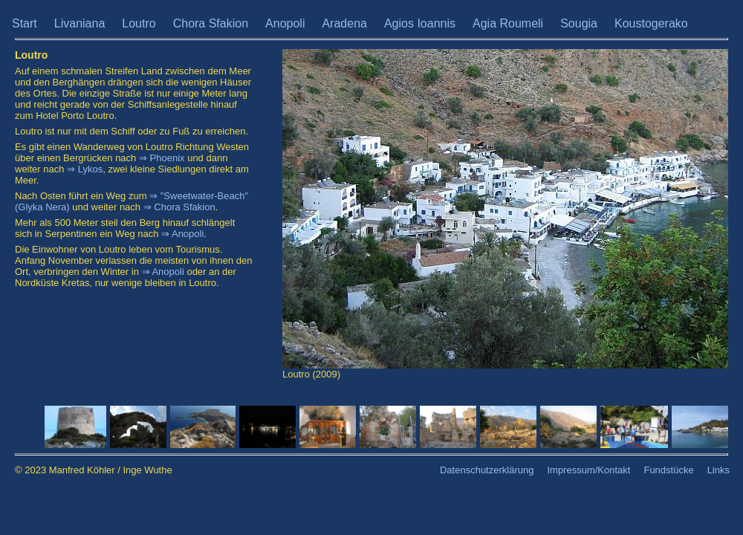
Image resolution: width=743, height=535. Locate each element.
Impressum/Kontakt (588, 470)
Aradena (344, 23)
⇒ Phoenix (162, 157)
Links (718, 470)
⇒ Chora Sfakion (179, 207)
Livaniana (80, 23)
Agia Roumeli (508, 23)
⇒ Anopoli (182, 233)
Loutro (138, 23)
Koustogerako (651, 23)
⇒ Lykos (85, 169)
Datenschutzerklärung (486, 470)
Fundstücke (668, 470)
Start (24, 23)
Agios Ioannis (419, 23)
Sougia (578, 23)
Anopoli (285, 23)
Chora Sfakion (210, 23)
